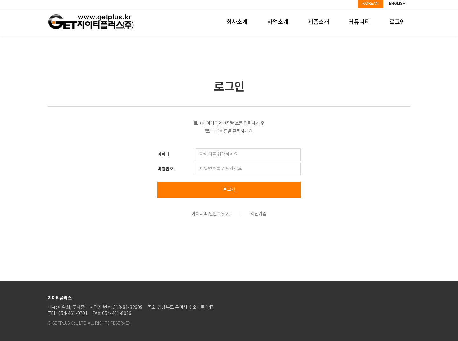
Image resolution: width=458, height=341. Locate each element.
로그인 (397, 22)
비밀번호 (165, 169)
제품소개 (318, 22)
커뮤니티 (359, 22)
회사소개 (236, 22)
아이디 (163, 154)
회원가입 (259, 214)
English (397, 3)
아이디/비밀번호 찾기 (210, 214)
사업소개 (277, 22)
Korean (370, 3)
